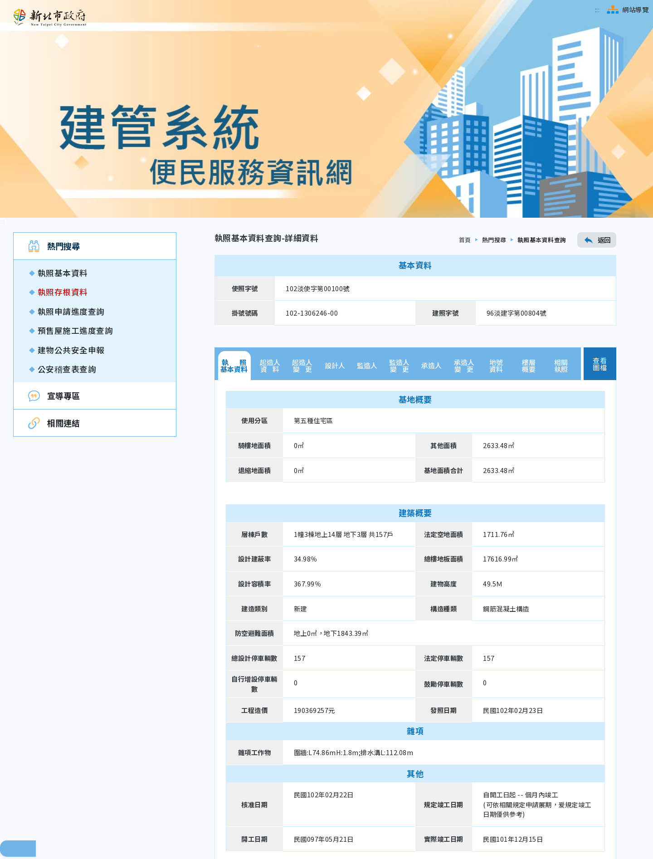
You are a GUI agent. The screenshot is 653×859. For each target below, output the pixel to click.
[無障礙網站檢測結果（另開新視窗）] (587, 819)
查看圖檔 (600, 216)
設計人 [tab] (335, 218)
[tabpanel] (415, 474)
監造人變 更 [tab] (399, 218)
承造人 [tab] (431, 218)
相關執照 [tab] (561, 218)
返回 (596, 92)
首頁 (465, 92)
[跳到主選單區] (597, 10)
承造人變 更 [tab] (464, 218)
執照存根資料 (63, 145)
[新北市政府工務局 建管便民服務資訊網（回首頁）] (50, 17)
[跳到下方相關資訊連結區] (7, 770)
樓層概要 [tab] (529, 218)
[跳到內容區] (2, 74)
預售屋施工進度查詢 (75, 183)
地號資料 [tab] (496, 218)
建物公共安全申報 (71, 202)
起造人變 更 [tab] (302, 218)
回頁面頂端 (18, 701)
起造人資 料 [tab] (270, 218)
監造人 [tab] (367, 218)
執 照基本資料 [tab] (234, 218)
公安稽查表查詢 (67, 221)
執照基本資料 (63, 125)
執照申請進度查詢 (71, 164)
